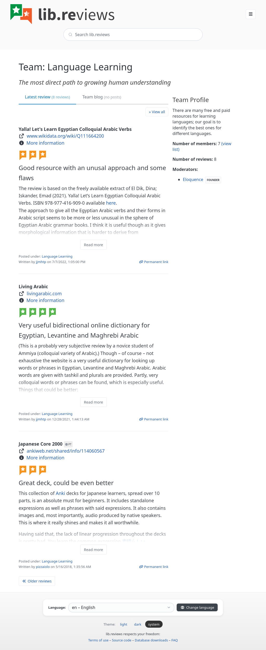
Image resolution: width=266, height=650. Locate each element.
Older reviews (37, 581)
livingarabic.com (44, 293)
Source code (121, 640)
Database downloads (151, 640)
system (153, 624)
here (111, 203)
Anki (60, 493)
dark (137, 624)
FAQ (174, 640)
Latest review (47, 97)
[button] (251, 14)
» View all (157, 111)
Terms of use (98, 640)
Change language (197, 607)
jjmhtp (41, 261)
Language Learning (57, 256)
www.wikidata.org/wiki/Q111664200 (65, 136)
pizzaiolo (43, 566)
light (123, 624)
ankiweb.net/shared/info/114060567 (66, 451)
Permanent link (153, 261)
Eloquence (193, 179)
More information (45, 143)
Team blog (101, 97)
